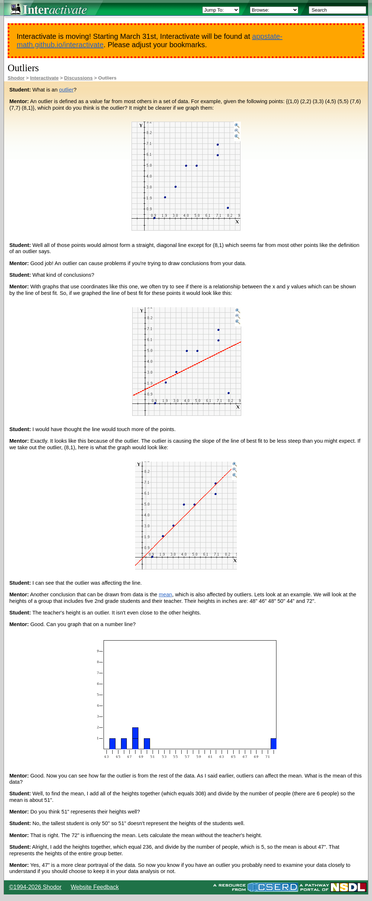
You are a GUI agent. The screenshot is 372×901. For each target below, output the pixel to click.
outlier (66, 90)
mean (165, 594)
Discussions (78, 78)
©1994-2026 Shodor (35, 887)
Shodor (16, 78)
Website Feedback (95, 887)
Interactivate (44, 78)
